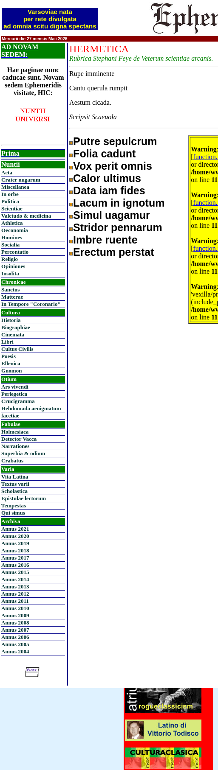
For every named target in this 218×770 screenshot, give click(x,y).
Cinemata (12, 334)
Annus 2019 (15, 543)
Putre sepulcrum (115, 141)
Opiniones (13, 266)
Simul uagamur (111, 215)
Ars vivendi (14, 387)
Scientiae (12, 208)
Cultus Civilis (17, 349)
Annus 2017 (15, 557)
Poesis (8, 356)
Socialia (10, 244)
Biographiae (15, 327)
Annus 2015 (15, 572)
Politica (10, 201)
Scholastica (14, 491)
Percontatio (14, 252)
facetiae (10, 415)
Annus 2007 (15, 630)
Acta (6, 172)
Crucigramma (18, 401)
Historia (11, 320)
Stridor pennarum (117, 227)
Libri (7, 342)
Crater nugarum (20, 179)
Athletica (12, 223)
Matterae (12, 297)
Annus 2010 (15, 608)
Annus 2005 (15, 644)
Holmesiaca (14, 431)
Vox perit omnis (112, 166)
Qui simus (13, 513)
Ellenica (10, 363)
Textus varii (15, 484)
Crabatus (12, 460)
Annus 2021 (15, 529)
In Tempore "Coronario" (31, 304)
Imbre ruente (105, 240)
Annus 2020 (15, 536)
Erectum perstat (113, 252)
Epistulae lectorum (23, 498)
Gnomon (11, 370)
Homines (11, 237)
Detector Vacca (19, 439)
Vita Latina (14, 476)
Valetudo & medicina (26, 216)
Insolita (10, 273)
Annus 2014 (15, 579)
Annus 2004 (15, 651)
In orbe (10, 194)
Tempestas (13, 505)
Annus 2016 (15, 565)
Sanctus (10, 289)
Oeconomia (14, 230)
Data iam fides (109, 190)
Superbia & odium (23, 453)
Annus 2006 (15, 637)
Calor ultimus (107, 178)
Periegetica (14, 394)
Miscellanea (15, 187)
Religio (9, 259)
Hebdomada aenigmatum (31, 408)
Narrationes (15, 446)
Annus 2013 (15, 586)
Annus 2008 (15, 622)
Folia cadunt (104, 154)
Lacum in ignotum (118, 203)
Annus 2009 (15, 615)
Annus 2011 (15, 601)
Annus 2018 (15, 550)
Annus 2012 (15, 594)
